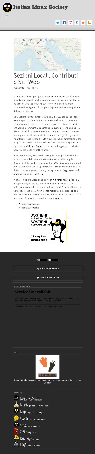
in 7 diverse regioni (60, 180)
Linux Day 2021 (36, 146)
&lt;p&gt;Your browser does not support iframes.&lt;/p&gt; (47, 317)
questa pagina (56, 198)
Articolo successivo (29, 207)
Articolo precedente (29, 204)
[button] (48, 268)
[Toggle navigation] (6, 16)
